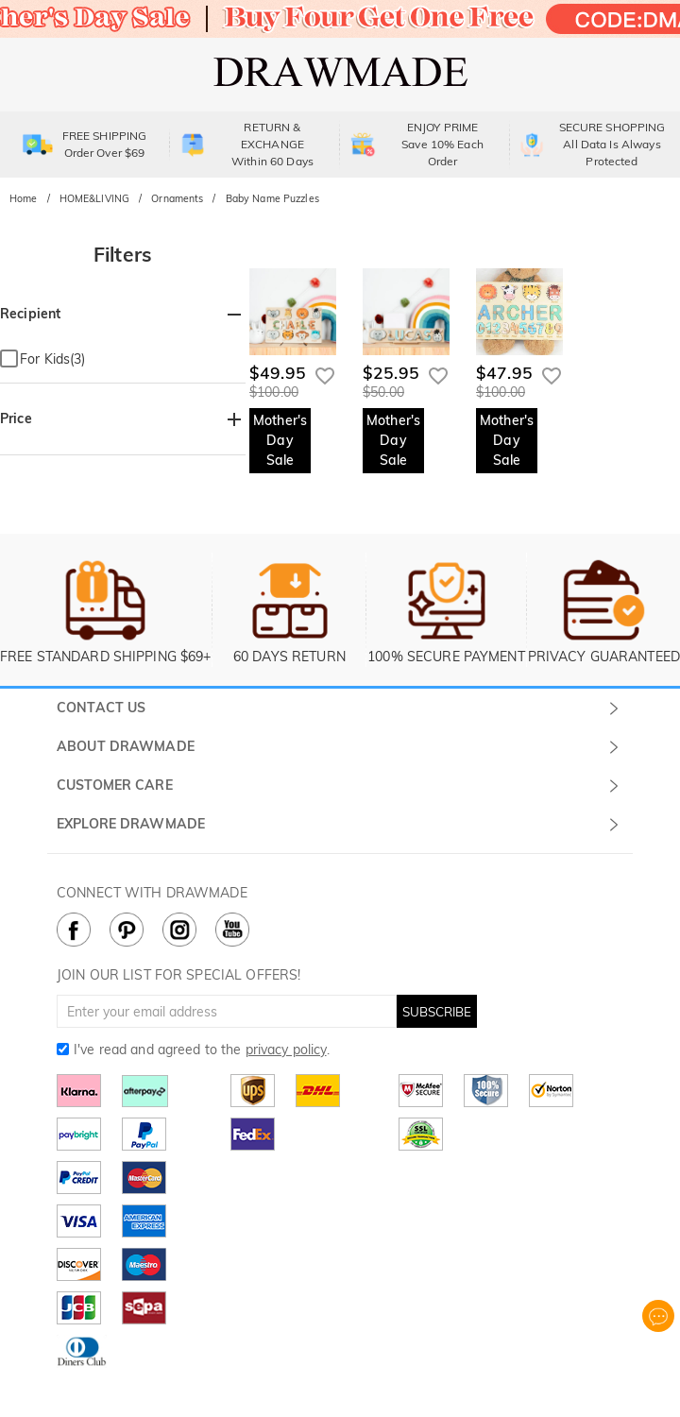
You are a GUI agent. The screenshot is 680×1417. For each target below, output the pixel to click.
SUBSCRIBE (436, 1011)
